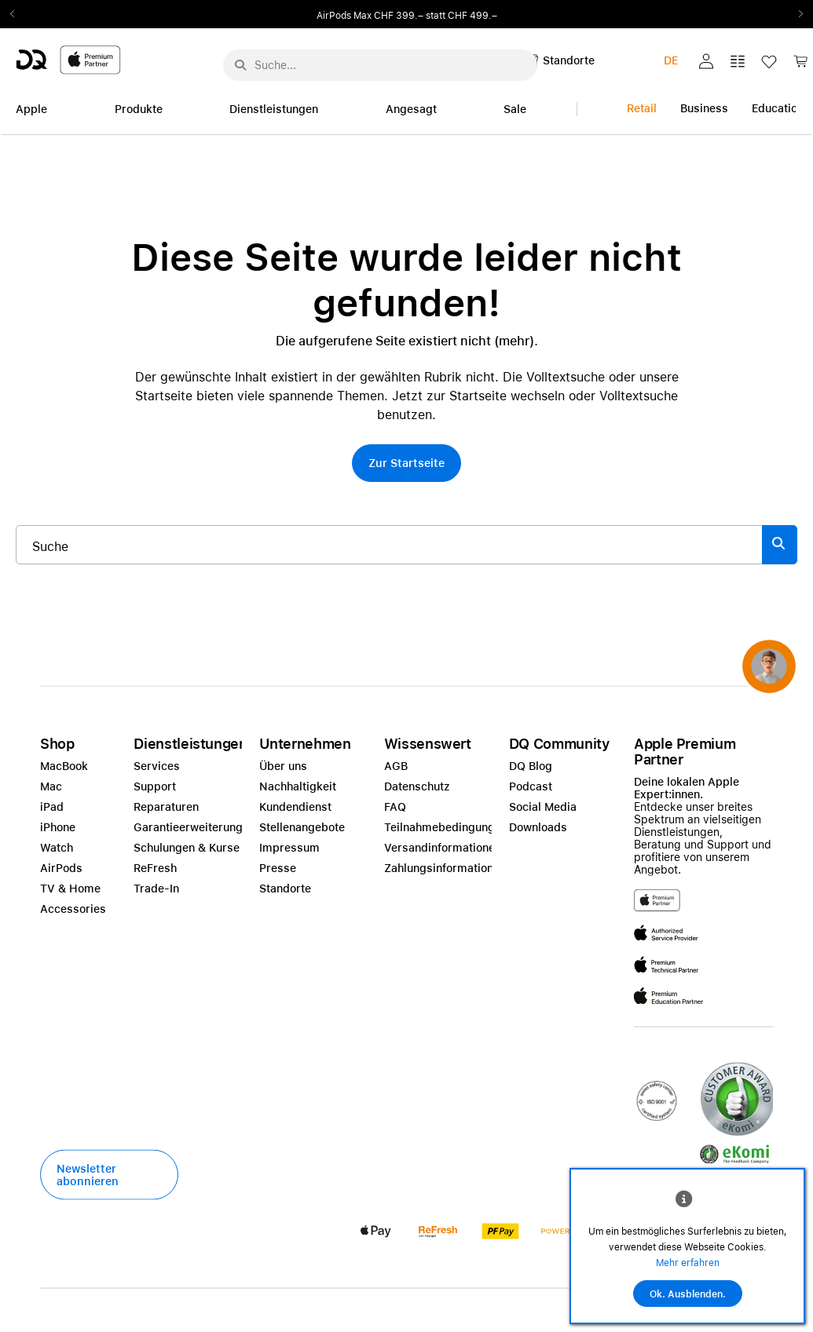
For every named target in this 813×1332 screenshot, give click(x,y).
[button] (706, 61)
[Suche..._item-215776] (389, 544)
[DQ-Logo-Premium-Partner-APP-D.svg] (68, 59)
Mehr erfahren (688, 1262)
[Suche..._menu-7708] (380, 65)
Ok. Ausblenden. (688, 1294)
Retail (642, 108)
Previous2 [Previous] (17, 14)
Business (704, 108)
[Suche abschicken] (240, 65)
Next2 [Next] (795, 14)
